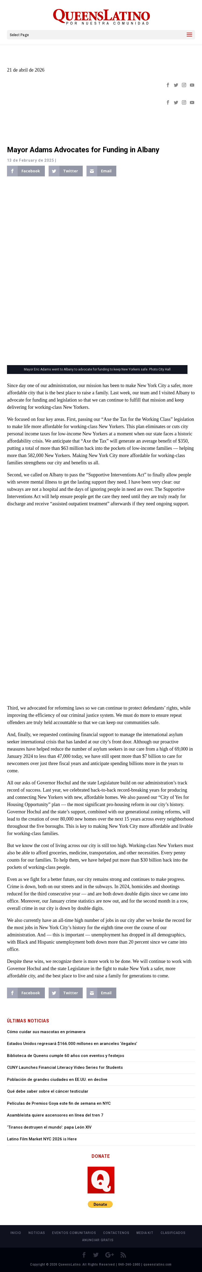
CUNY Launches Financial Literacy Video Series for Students (65, 1067)
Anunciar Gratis (98, 1240)
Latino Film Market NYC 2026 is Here (42, 1139)
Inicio (15, 1232)
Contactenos (116, 1232)
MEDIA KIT (144, 1232)
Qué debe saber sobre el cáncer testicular (47, 1091)
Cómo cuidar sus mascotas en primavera (46, 1031)
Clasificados (173, 1232)
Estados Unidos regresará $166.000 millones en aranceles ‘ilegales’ (72, 1043)
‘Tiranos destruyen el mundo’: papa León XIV (49, 1127)
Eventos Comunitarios (74, 1232)
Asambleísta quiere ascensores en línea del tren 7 (55, 1115)
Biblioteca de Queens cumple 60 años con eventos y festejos (65, 1055)
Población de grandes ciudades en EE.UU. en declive (57, 1079)
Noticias (36, 1232)
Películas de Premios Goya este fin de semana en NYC (59, 1103)
